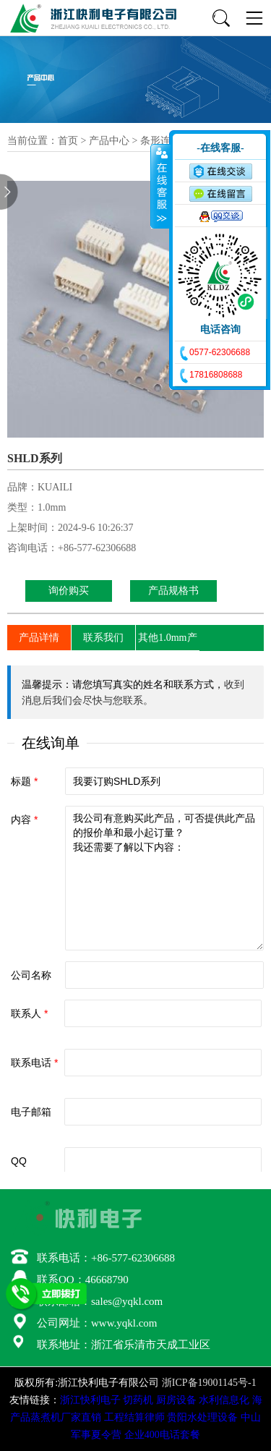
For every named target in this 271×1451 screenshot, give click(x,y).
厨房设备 (176, 1400)
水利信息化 (224, 1400)
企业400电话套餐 (162, 1434)
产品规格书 (173, 590)
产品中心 (109, 140)
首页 (68, 140)
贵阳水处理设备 (202, 1417)
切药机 (138, 1400)
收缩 (160, 186)
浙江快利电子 (90, 1400)
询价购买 (68, 590)
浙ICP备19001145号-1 (209, 1382)
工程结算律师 (134, 1417)
